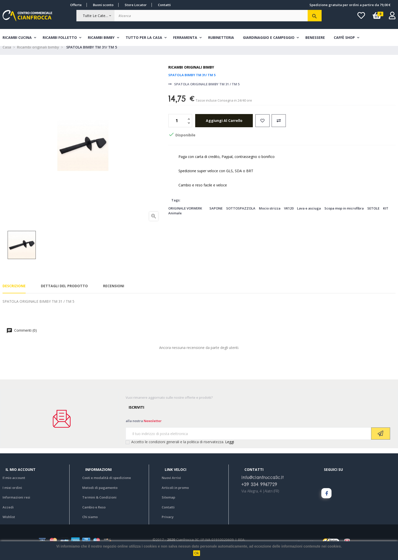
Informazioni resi (16, 503)
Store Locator (136, 5)
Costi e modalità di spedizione (106, 484)
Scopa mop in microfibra (344, 214)
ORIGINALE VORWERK (185, 214)
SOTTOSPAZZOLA (240, 214)
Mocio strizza (269, 214)
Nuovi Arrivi (171, 484)
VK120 (288, 214)
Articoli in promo (175, 493)
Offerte (76, 5)
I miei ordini (12, 493)
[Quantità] (177, 126)
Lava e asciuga (309, 214)
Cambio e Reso (94, 513)
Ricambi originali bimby (191, 73)
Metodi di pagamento (100, 493)
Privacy (168, 523)
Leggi (229, 447)
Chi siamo (90, 523)
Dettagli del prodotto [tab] (64, 291)
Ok (196, 553)
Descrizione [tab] (14, 291)
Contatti (164, 5)
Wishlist (9, 523)
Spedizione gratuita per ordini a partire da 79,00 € (349, 5)
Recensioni (113, 291)
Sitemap (168, 503)
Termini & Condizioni (99, 503)
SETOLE (373, 214)
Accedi (8, 513)
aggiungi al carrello (223, 126)
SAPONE (216, 214)
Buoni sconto (103, 5)
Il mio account (14, 484)
